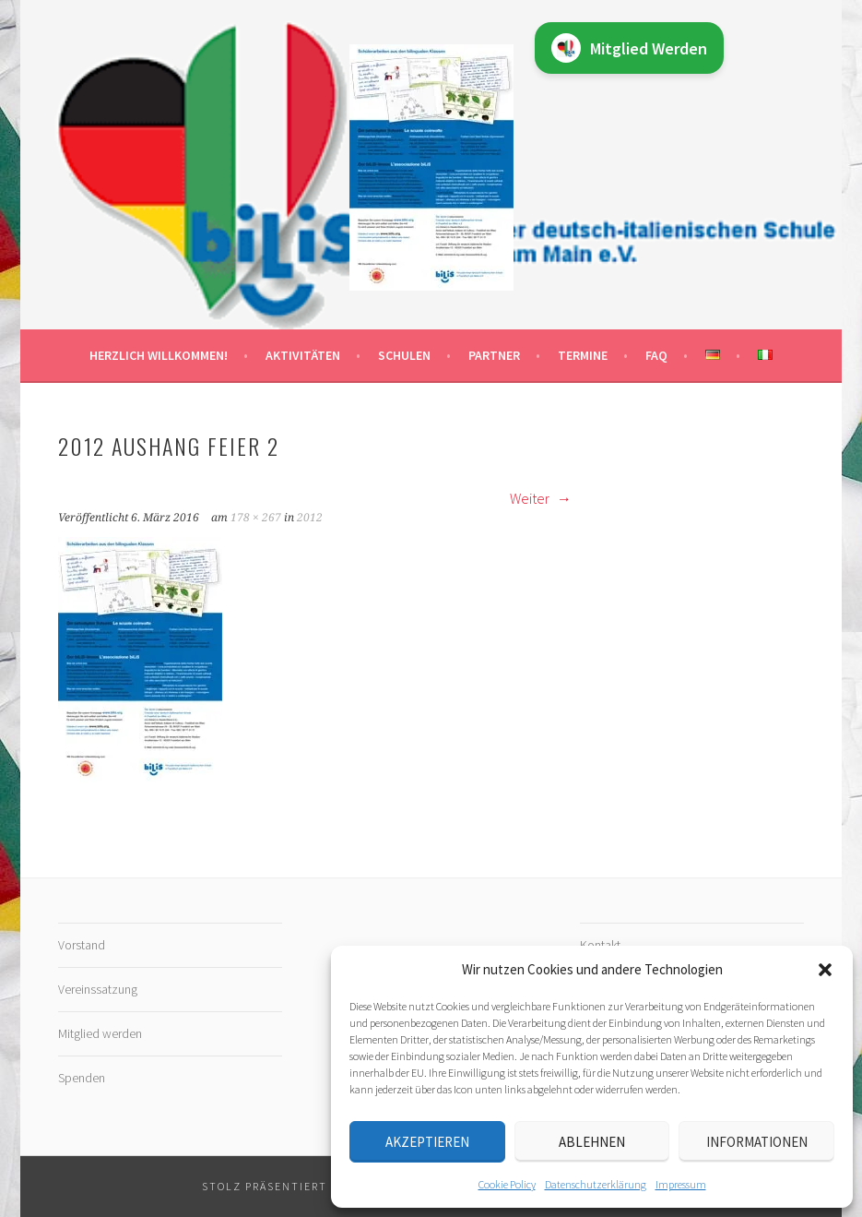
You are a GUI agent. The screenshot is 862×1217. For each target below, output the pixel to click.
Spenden (81, 1077)
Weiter (541, 498)
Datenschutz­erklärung (595, 1184)
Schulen (404, 355)
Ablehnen (592, 1142)
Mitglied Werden (629, 48)
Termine (583, 355)
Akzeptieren (427, 1142)
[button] (825, 969)
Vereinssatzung (97, 989)
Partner (494, 355)
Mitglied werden (100, 1033)
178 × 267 (255, 517)
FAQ (656, 355)
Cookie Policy (507, 1184)
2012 (310, 517)
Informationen (757, 1142)
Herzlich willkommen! (158, 355)
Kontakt (600, 945)
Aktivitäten (303, 355)
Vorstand (81, 945)
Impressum (680, 1184)
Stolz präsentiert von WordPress (316, 1186)
